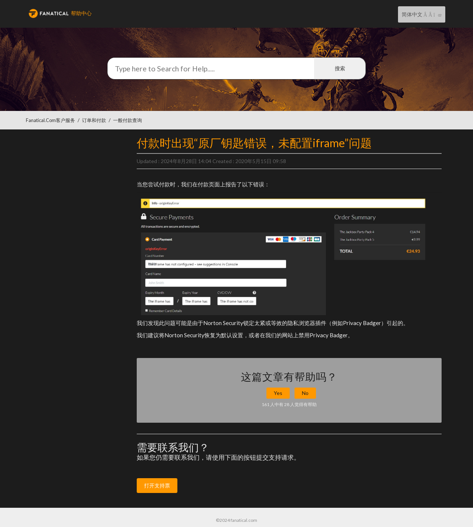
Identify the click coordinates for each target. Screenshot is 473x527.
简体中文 (412, 14)
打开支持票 (157, 485)
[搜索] (236, 68)
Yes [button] (278, 393)
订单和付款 (94, 120)
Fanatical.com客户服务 (50, 120)
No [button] (305, 393)
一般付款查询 (127, 120)
